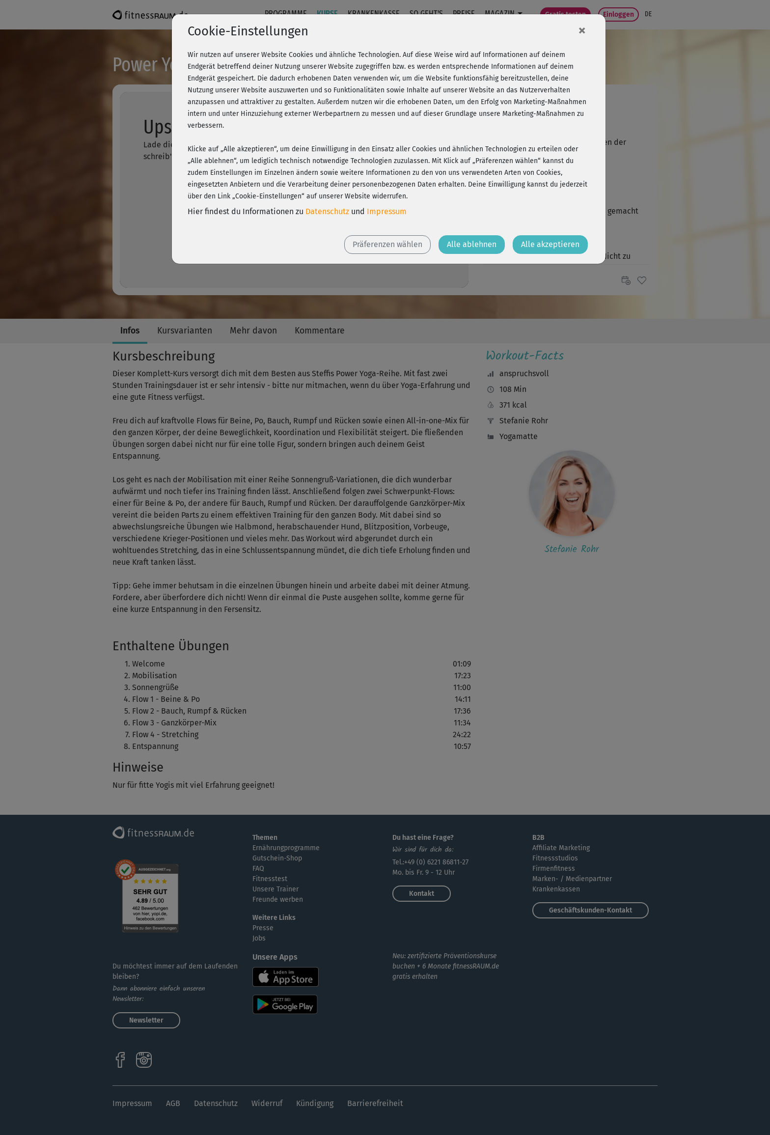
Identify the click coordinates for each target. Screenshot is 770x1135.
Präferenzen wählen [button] (387, 244)
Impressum (387, 211)
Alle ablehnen (471, 244)
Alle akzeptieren (550, 244)
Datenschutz (327, 211)
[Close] (582, 30)
